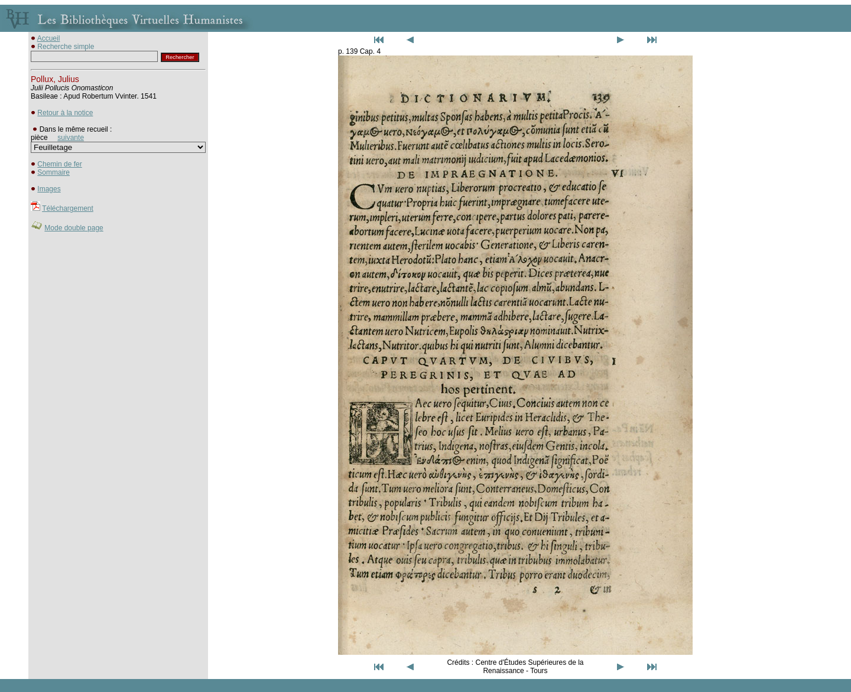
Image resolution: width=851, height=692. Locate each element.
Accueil (48, 38)
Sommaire (53, 172)
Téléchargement (67, 208)
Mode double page (73, 228)
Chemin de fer (59, 164)
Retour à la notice (65, 113)
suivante (70, 137)
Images (48, 189)
